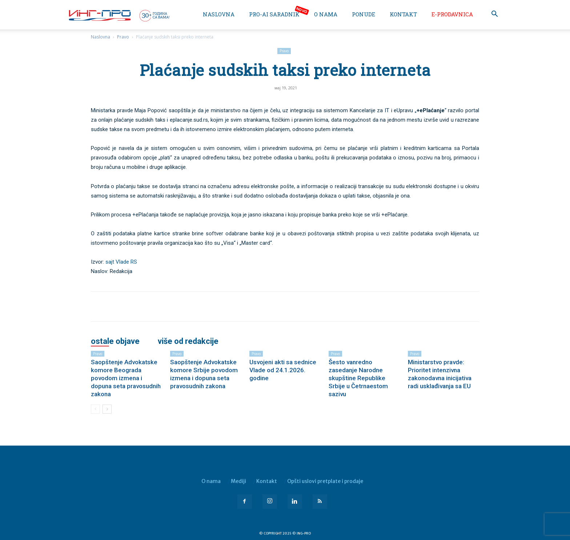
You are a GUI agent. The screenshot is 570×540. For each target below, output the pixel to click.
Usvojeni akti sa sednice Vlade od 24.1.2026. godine (282, 370)
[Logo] (118, 15)
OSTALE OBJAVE (115, 341)
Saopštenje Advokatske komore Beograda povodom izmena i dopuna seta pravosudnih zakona (126, 378)
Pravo (123, 37)
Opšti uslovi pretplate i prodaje (325, 481)
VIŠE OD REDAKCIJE (188, 341)
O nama (325, 14)
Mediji (238, 481)
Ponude (363, 14)
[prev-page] (95, 409)
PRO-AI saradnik (274, 14)
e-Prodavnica (452, 14)
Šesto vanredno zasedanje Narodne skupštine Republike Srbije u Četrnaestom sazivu (358, 378)
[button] (494, 14)
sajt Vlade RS (121, 262)
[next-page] (107, 409)
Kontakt (403, 14)
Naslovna (218, 14)
